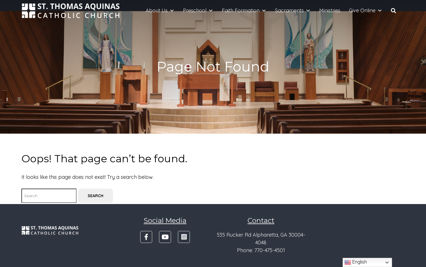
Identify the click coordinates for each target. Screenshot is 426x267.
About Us (160, 10)
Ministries (329, 10)
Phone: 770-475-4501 (261, 250)
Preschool (198, 10)
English (355, 262)
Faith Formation (244, 10)
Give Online (365, 10)
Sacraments (293, 10)
